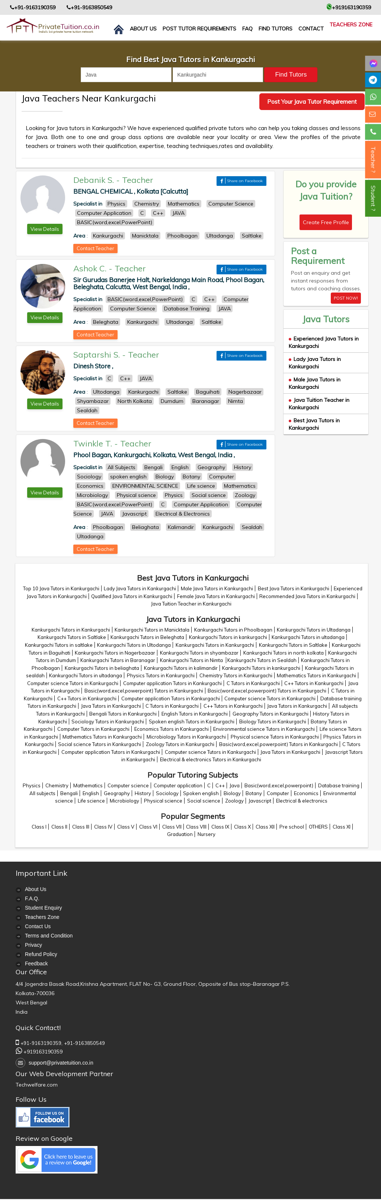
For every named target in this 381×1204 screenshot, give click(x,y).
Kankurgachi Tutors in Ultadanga (313, 630)
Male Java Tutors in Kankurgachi (314, 383)
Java (235, 785)
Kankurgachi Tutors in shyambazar (199, 653)
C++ (220, 785)
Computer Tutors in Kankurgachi (93, 729)
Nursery (206, 834)
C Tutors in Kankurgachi (253, 683)
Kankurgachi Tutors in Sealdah (262, 660)
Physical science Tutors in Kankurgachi (275, 737)
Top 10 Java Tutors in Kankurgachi (61, 588)
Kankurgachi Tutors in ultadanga (308, 637)
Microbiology (124, 801)
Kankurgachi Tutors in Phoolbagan (233, 630)
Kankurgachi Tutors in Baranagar (117, 660)
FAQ (247, 28)
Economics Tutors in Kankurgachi (171, 729)
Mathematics (88, 785)
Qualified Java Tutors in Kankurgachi (131, 596)
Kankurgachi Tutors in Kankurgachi (71, 630)
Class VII (172, 827)
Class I (39, 827)
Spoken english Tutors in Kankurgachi (191, 721)
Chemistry (56, 785)
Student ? (373, 198)
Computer (278, 793)
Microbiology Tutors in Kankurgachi (186, 737)
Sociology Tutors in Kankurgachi (107, 721)
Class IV (103, 827)
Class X (242, 827)
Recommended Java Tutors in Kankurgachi (307, 596)
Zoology (234, 801)
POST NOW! (346, 298)
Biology (232, 793)
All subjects (42, 793)
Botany (254, 793)
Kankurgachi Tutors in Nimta (192, 660)
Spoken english (201, 793)
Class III (80, 827)
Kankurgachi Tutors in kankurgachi (228, 637)
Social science (203, 801)
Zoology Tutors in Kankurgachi (180, 744)
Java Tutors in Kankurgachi (111, 706)
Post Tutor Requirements (199, 28)
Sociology (167, 793)
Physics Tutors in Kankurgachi (161, 675)
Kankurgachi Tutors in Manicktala (152, 630)
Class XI (341, 827)
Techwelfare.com (37, 1084)
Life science (91, 801)
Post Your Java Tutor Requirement (312, 101)
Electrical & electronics (301, 801)
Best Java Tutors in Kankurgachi (314, 424)
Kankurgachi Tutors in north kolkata (283, 653)
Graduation (180, 834)
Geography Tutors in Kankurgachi (270, 714)
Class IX (220, 827)
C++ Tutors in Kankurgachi (313, 683)
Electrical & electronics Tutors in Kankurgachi (210, 759)
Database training (338, 785)
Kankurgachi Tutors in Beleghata (147, 637)
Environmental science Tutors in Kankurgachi (264, 729)
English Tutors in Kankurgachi (194, 714)
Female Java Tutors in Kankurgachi (216, 596)
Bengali (69, 793)
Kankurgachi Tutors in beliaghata (102, 668)
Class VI (148, 827)
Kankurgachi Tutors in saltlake (59, 645)
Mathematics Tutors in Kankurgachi (316, 675)
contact (311, 28)
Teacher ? (373, 159)
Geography (117, 793)
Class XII (265, 827)
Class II (59, 827)
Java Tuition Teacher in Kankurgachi (191, 604)
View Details (45, 229)
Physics (32, 785)
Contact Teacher (95, 248)
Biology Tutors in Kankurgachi (272, 721)
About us (143, 28)
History (143, 793)
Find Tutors (275, 28)
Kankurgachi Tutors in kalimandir (181, 668)
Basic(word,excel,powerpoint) (278, 785)
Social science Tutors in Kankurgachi (99, 744)
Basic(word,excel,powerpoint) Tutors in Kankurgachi (143, 691)
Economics (306, 793)
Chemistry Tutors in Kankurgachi (235, 675)
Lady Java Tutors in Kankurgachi (315, 363)
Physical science (163, 801)
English (91, 793)
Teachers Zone (351, 24)
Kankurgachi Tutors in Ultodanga (134, 645)
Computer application (178, 785)
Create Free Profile (326, 222)
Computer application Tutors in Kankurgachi (172, 683)
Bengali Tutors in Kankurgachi (123, 714)
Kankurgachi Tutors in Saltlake (72, 637)
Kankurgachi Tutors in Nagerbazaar (115, 653)
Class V (125, 827)
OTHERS (318, 827)
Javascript (260, 801)
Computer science (128, 785)
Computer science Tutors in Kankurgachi (72, 683)
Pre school (291, 827)
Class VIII (196, 827)
